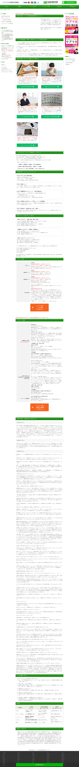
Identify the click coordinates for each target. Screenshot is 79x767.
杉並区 (19, 758)
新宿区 (4, 757)
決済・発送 (59, 7)
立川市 (33, 758)
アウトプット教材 (46, 7)
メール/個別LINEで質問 (26, 116)
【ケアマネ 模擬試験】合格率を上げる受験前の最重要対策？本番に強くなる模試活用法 (7, 35)
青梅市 (63, 760)
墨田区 (4, 761)
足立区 (33, 753)
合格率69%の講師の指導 (26, 86)
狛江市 (48, 760)
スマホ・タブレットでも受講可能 (7, 23)
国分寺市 (48, 757)
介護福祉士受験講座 (69, 62)
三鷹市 (33, 761)
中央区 (4, 754)
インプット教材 (33, 7)
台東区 (4, 760)
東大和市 (48, 761)
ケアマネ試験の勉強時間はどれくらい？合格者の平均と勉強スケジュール (7, 39)
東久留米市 (63, 758)
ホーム (6, 7)
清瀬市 (63, 757)
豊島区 (19, 760)
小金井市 (48, 754)
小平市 (63, 753)
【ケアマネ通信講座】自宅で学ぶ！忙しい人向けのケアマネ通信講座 (7, 31)
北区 (18, 761)
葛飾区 (33, 754)
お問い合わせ (72, 7)
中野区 (19, 757)
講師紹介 (19, 7)
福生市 (63, 761)
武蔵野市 (33, 760)
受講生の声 (3, 64)
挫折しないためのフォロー (51, 86)
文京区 (4, 758)
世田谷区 (19, 754)
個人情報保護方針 (4, 68)
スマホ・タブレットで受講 (26, 145)
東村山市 (63, 754)
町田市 (48, 753)
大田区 (19, 753)
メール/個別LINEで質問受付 (6, 19)
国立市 (48, 758)
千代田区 (4, 753)
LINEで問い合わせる (39, 764)
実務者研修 (67, 64)
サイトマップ (3, 66)
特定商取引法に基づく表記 (6, 70)
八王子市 (33, 757)
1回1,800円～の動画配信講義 (50, 116)
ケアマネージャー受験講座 (70, 60)
